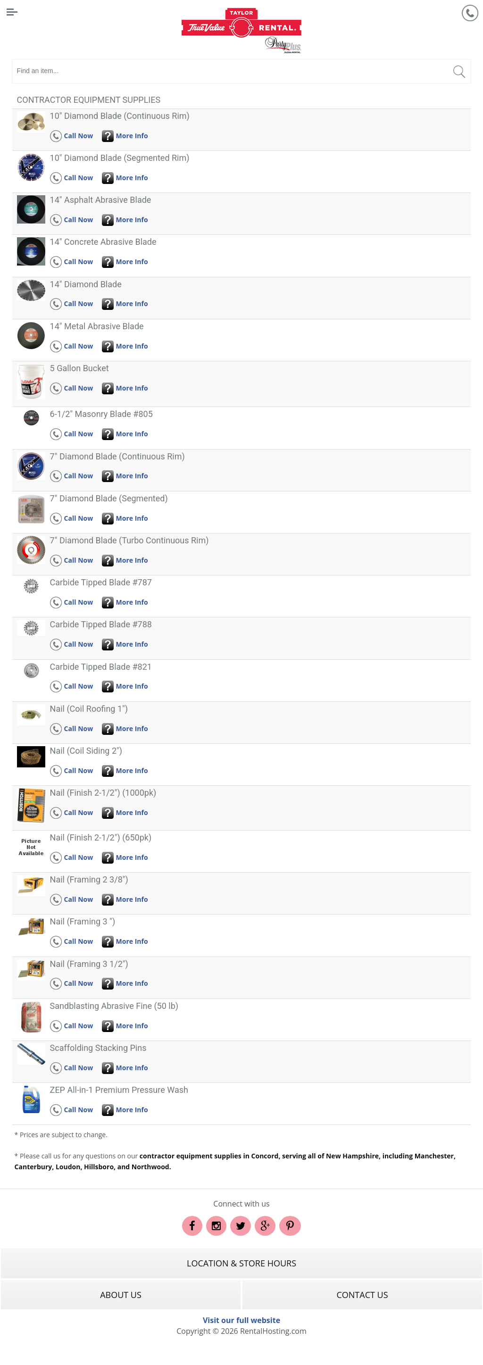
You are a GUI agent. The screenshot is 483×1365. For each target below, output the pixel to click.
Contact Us (362, 1294)
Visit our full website (241, 1320)
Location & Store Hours (241, 1263)
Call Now (71, 135)
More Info (125, 135)
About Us (121, 1294)
